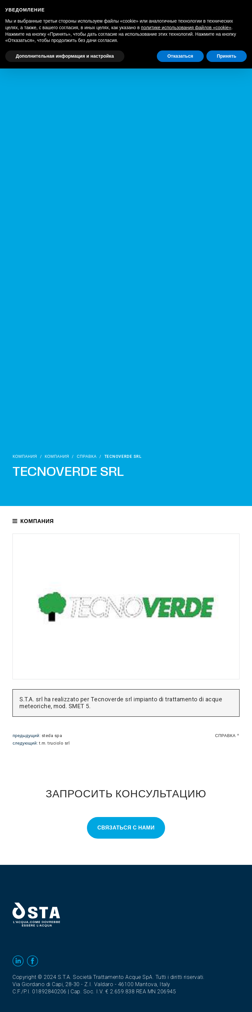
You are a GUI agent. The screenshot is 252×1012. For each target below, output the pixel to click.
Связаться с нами (126, 828)
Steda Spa (52, 736)
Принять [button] (226, 56)
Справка (87, 456)
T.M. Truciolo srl (54, 743)
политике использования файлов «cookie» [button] (186, 27)
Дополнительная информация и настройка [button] (65, 56)
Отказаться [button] (180, 56)
